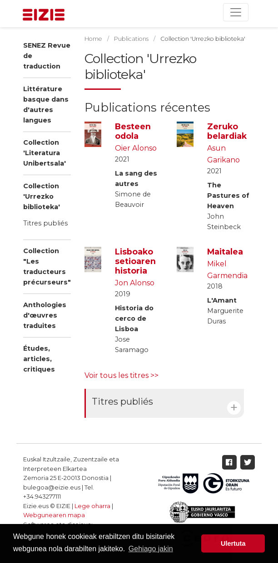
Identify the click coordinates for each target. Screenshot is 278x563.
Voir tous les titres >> (121, 375)
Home (93, 38)
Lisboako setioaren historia (135, 261)
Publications (131, 38)
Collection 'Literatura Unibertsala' (44, 152)
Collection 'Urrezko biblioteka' (41, 196)
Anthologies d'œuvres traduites (44, 315)
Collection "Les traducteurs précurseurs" (47, 266)
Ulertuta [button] (233, 543)
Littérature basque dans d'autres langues (46, 104)
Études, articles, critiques (39, 358)
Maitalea (225, 251)
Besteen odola (133, 131)
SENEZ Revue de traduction (46, 55)
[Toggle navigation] (235, 12)
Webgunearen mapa (54, 515)
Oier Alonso (136, 148)
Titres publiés (45, 223)
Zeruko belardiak (227, 131)
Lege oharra (92, 506)
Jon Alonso (134, 283)
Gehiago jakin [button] (151, 549)
